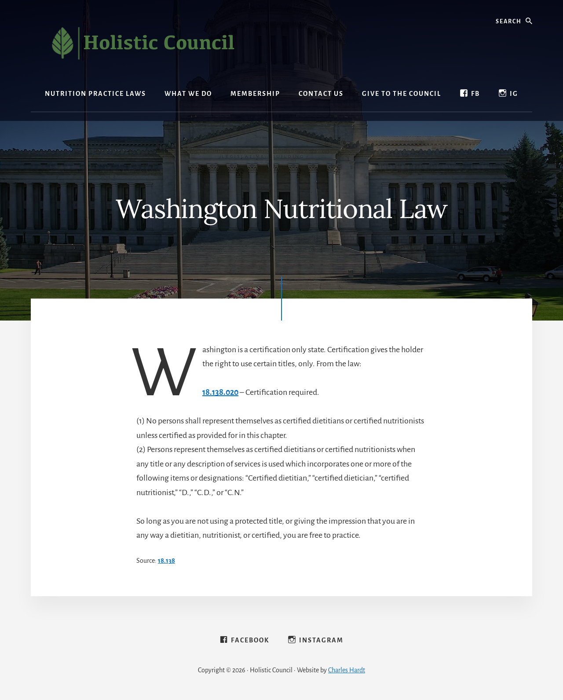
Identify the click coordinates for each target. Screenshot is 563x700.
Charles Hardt (346, 670)
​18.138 (166, 560)
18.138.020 (220, 392)
